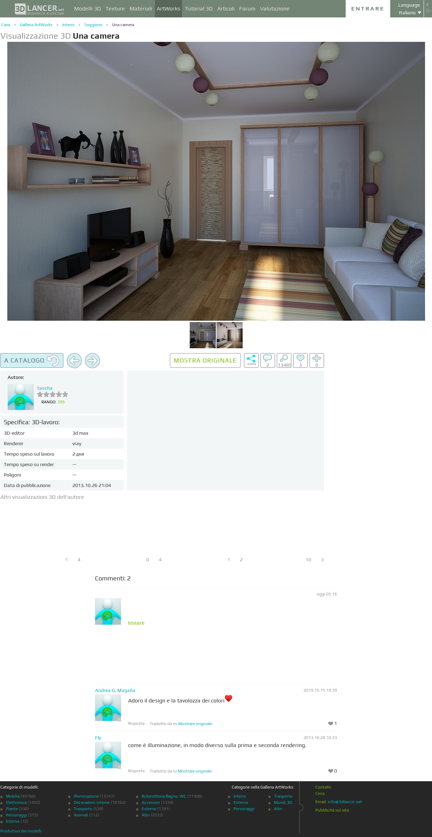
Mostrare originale (195, 723)
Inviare (136, 623)
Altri (146, 815)
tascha (45, 388)
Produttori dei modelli (20, 831)
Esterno (149, 808)
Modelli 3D (87, 8)
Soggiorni (93, 24)
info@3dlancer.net (345, 801)
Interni (68, 24)
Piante (12, 808)
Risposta (136, 723)
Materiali (140, 8)
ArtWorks (168, 8)
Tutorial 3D (199, 8)
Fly (98, 737)
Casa (5, 24)
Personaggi (16, 815)
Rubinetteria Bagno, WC (164, 796)
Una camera (123, 24)
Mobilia (12, 796)
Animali (81, 815)
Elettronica (16, 802)
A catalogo (32, 361)
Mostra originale (205, 360)
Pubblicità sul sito (332, 810)
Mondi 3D (283, 802)
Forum (247, 8)
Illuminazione (86, 796)
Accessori (151, 802)
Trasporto (83, 808)
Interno (12, 821)
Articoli (226, 8)
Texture (115, 8)
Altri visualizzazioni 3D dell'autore (42, 497)
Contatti (323, 787)
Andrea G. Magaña (115, 690)
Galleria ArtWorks (36, 24)
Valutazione (275, 8)
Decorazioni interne (92, 802)
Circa (319, 793)
